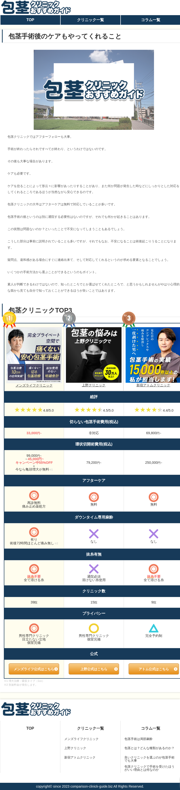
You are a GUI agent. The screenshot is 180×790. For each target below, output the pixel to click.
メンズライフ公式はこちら (34, 669)
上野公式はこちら (93, 669)
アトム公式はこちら (154, 669)
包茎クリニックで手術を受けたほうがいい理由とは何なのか (149, 768)
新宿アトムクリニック (80, 757)
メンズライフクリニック (34, 357)
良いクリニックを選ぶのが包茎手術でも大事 (149, 759)
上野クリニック (94, 357)
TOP (30, 20)
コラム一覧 (150, 728)
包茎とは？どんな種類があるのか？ (149, 748)
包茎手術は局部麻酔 (138, 739)
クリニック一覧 (90, 20)
